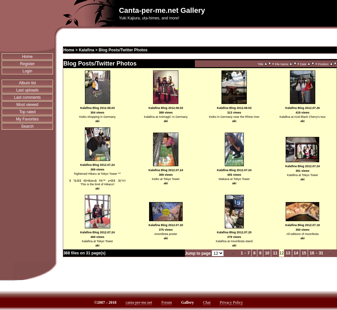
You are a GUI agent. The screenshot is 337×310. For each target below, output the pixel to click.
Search (27, 126)
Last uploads (27, 90)
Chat (207, 302)
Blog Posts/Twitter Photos (123, 50)
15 (304, 253)
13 (288, 253)
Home (27, 56)
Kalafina (86, 50)
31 (321, 253)
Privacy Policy (231, 302)
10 (267, 253)
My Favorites (27, 119)
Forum (166, 302)
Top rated (27, 112)
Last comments (27, 97)
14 (296, 253)
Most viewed (27, 104)
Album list (27, 83)
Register (27, 64)
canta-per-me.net (139, 302)
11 (275, 253)
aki (97, 121)
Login (27, 71)
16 (312, 253)
